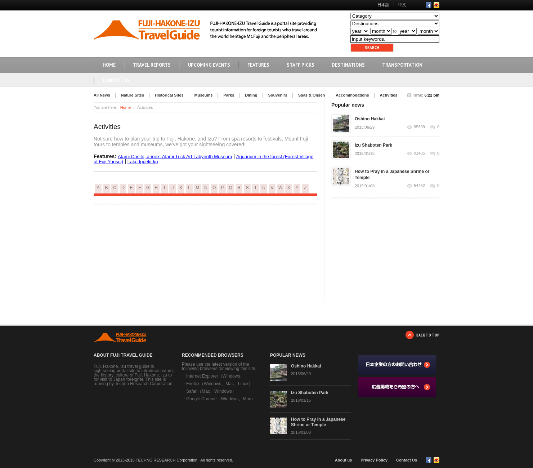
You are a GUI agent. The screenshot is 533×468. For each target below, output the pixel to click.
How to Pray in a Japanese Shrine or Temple (318, 422)
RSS (436, 5)
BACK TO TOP (427, 335)
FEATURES (258, 65)
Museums (203, 95)
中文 (402, 5)
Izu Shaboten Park (373, 145)
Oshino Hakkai (370, 118)
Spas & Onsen (311, 95)
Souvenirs (277, 95)
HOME (109, 65)
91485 (419, 153)
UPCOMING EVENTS (209, 65)
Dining (251, 95)
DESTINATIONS (348, 65)
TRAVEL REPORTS (152, 65)
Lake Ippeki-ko (142, 161)
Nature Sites (132, 95)
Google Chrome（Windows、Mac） (220, 398)
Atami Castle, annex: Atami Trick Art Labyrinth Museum (175, 156)
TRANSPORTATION (402, 65)
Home (125, 107)
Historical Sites (169, 95)
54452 (419, 186)
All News (102, 95)
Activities (389, 95)
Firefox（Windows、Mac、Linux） (219, 383)
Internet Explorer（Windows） (215, 376)
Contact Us (116, 80)
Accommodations (352, 95)
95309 (419, 127)
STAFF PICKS (300, 65)
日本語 (383, 5)
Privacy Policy (374, 460)
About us (343, 460)
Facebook (428, 5)
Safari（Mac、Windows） (211, 391)
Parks (228, 95)
